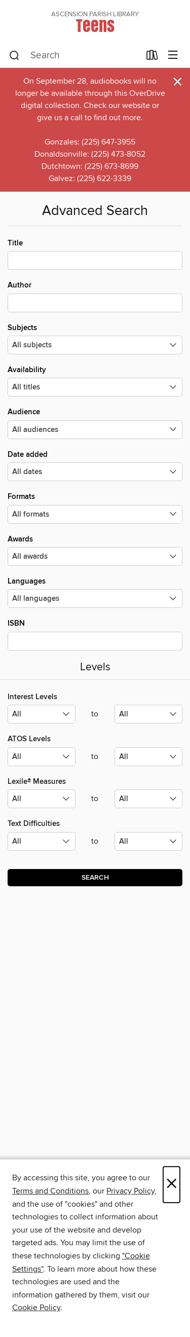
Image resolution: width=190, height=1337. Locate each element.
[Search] (14, 56)
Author (95, 296)
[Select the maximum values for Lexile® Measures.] (148, 798)
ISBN (95, 634)
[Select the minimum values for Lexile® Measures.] (41, 798)
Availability (95, 380)
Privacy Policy (130, 1191)
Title (95, 254)
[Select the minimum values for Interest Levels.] (41, 714)
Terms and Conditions (50, 1191)
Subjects (95, 338)
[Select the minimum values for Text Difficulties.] (41, 841)
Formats (95, 507)
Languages (95, 592)
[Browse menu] (173, 55)
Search (95, 877)
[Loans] (152, 57)
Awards (95, 550)
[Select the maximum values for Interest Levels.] (148, 714)
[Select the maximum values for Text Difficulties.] (148, 841)
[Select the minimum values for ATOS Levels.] (41, 756)
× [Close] (171, 1185)
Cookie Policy (36, 1308)
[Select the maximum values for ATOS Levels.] (148, 756)
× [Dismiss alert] (177, 82)
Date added (95, 465)
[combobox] (74, 56)
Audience (95, 423)
